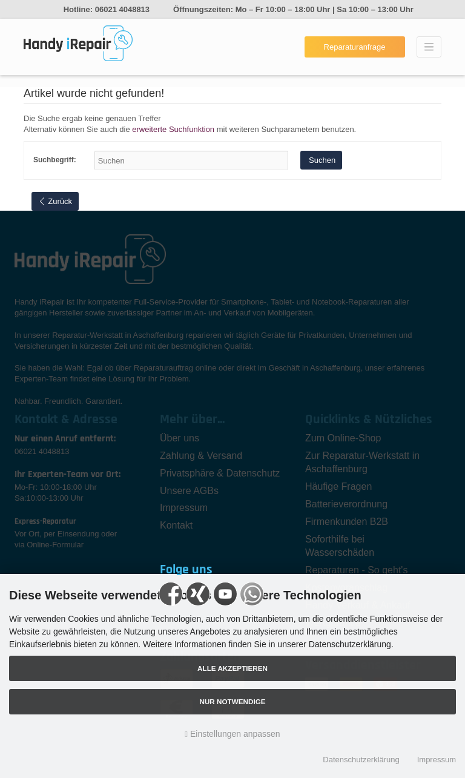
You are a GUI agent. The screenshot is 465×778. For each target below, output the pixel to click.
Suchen (320, 160)
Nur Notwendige (232, 701)
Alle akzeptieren (232, 668)
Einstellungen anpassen (232, 734)
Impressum (436, 759)
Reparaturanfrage (355, 46)
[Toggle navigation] (429, 47)
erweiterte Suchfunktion (173, 129)
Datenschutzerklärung (361, 759)
